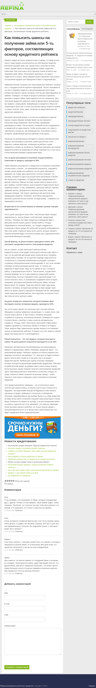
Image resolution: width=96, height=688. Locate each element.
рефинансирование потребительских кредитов (79, 174)
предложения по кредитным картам (79, 131)
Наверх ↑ (92, 686)
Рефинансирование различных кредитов (16, 686)
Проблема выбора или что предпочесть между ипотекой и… (32, 459)
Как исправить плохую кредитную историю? (25, 456)
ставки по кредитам (76, 180)
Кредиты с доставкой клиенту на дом (23, 473)
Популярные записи (73, 29)
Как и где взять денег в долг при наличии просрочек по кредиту (33, 470)
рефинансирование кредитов (80, 169)
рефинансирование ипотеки (79, 160)
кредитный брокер (75, 112)
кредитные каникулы (76, 107)
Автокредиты (19, 25)
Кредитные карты (33, 25)
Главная (7, 25)
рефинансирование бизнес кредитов (79, 154)
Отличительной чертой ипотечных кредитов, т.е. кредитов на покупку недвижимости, (79, 55)
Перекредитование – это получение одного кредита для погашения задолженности (85, 39)
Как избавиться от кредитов (19, 476)
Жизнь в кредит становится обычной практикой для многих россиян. (78, 76)
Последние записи (87, 29)
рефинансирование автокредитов (76, 147)
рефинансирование (76, 141)
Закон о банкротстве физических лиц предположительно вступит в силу (79, 88)
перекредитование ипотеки (79, 121)
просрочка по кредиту (77, 137)
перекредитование (75, 116)
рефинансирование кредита (79, 164)
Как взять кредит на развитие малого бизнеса (26, 448)
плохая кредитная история (79, 125)
